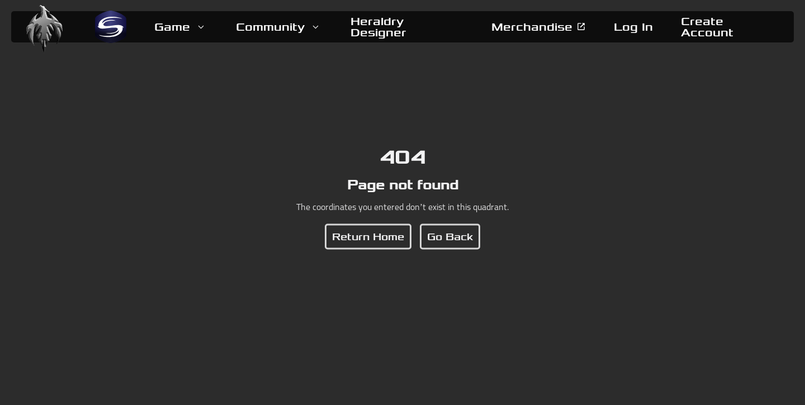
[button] (181, 27)
